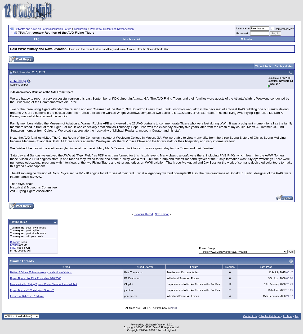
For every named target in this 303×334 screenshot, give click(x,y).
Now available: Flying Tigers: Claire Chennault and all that (43, 284)
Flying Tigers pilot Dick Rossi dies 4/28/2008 (35, 278)
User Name (243, 28)
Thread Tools (263, 66)
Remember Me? (282, 28)
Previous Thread (143, 214)
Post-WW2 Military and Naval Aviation (112, 28)
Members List (131, 39)
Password (242, 33)
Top (297, 316)
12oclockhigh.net (270, 316)
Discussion (80, 28)
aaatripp (18, 80)
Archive (287, 316)
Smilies (14, 244)
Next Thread (162, 214)
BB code (15, 242)
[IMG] (13, 247)
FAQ (37, 39)
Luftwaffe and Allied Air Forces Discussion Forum (43, 28)
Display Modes (284, 66)
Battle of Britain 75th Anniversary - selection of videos (41, 272)
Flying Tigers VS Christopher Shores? (32, 290)
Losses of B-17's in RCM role (27, 296)
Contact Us (250, 316)
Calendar (246, 39)
